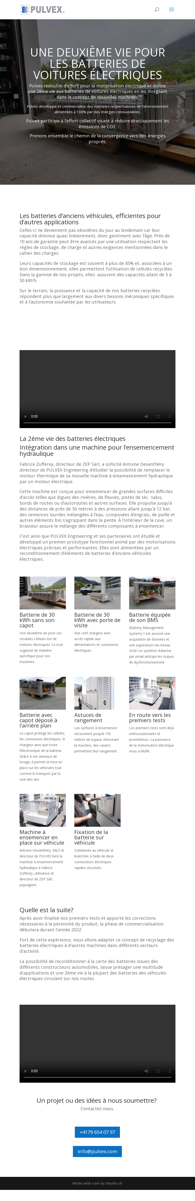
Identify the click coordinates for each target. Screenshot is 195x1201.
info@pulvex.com (97, 1151)
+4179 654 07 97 (97, 1132)
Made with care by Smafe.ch (97, 1183)
